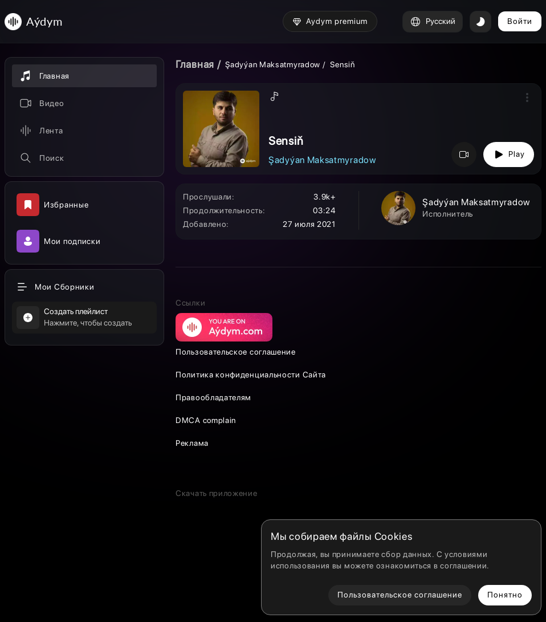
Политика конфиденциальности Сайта (251, 374)
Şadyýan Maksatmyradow (272, 64)
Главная (195, 64)
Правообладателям (213, 397)
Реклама (192, 443)
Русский (432, 21)
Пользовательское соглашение (236, 351)
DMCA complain (206, 420)
